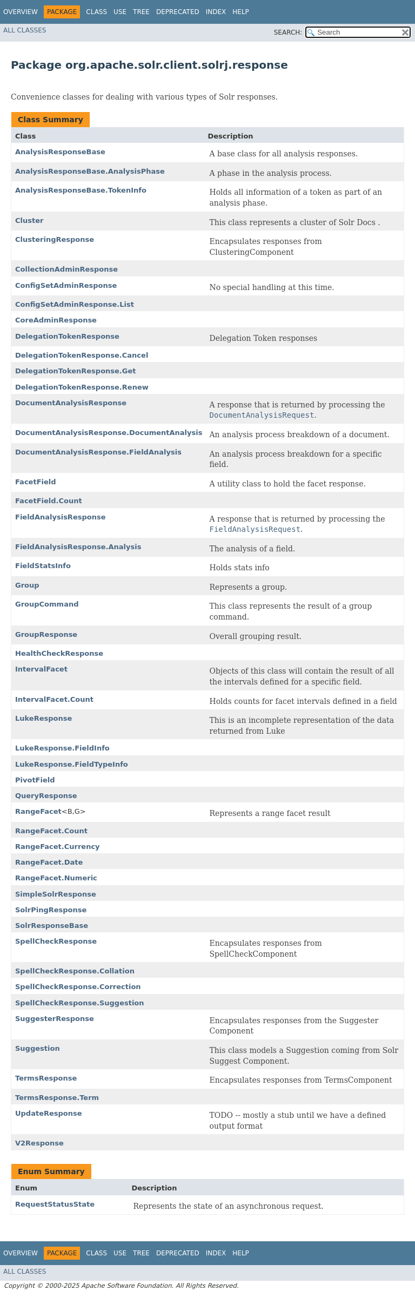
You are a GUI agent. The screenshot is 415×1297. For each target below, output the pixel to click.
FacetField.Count (48, 501)
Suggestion (37, 1048)
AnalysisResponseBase (60, 152)
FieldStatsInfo (43, 566)
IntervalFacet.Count (54, 699)
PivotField (35, 780)
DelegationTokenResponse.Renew (82, 387)
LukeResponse (43, 718)
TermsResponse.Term (57, 1098)
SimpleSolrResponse (55, 894)
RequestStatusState (55, 1204)
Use (119, 12)
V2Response (39, 1143)
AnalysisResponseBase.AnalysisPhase (90, 171)
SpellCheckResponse (56, 941)
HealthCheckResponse (59, 653)
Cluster (29, 220)
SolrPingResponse (50, 910)
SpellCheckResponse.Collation (75, 971)
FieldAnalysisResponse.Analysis (78, 547)
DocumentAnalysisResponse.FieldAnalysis (98, 452)
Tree (141, 12)
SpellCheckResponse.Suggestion (79, 1003)
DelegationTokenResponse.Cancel (81, 355)
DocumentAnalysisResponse (70, 403)
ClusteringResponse (54, 239)
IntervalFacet (41, 669)
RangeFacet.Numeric (56, 878)
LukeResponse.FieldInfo (62, 748)
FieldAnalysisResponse (60, 517)
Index (216, 12)
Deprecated (177, 12)
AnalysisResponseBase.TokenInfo (80, 190)
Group (27, 585)
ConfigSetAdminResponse (66, 285)
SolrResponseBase (51, 925)
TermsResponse (46, 1078)
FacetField (35, 482)
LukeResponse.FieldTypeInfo (71, 764)
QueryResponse (46, 796)
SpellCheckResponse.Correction (78, 987)
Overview (20, 12)
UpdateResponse (48, 1113)
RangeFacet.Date (49, 862)
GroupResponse (46, 634)
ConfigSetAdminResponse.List (74, 304)
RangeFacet (38, 811)
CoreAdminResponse (56, 320)
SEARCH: (288, 32)
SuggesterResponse (54, 1019)
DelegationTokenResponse (67, 336)
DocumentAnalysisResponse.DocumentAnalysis (108, 433)
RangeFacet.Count (51, 831)
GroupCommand (46, 604)
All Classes (24, 30)
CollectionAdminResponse (66, 269)
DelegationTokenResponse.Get (75, 371)
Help (240, 12)
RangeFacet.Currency (57, 846)
